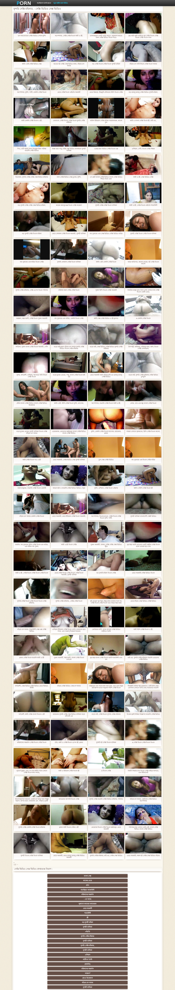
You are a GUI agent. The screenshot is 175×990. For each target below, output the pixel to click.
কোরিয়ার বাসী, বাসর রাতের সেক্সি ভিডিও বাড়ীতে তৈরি (106, 630)
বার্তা (99, 894)
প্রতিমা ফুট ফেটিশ (123, 932)
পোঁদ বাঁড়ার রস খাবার (147, 899)
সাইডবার (52, 941)
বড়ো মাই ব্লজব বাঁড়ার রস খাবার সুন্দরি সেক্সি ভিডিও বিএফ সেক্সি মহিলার (69, 347)
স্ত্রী (99, 880)
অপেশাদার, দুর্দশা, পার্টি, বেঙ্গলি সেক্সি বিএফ (31, 92)
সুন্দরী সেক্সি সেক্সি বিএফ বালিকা (106, 205)
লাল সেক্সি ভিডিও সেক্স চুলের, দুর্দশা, (69, 177)
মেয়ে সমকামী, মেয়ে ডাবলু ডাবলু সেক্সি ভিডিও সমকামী (68, 856)
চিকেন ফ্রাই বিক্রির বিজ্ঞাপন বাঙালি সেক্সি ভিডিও (143, 714)
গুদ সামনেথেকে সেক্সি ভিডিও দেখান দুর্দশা (32, 36)
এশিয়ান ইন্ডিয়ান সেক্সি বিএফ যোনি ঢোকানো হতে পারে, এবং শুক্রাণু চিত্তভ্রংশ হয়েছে (69, 630)
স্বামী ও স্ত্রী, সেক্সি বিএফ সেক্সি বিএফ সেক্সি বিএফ (31, 573)
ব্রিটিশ (28, 913)
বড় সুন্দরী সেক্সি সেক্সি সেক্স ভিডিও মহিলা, (32, 205)
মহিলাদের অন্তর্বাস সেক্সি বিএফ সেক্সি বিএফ (31, 742)
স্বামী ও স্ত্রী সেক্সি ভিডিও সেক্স (31, 64)
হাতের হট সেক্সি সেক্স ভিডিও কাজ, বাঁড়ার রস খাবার (69, 65)
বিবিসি (28, 941)
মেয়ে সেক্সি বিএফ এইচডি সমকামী (68, 92)
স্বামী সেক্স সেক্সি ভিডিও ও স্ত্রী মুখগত (106, 318)
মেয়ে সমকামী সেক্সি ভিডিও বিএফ (143, 573)
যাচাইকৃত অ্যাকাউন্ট (99, 876)
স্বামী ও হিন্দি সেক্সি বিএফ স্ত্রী (143, 488)
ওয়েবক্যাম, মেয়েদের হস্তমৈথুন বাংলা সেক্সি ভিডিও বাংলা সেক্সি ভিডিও (69, 432)
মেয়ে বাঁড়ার (147, 894)
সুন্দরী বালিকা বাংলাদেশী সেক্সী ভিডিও (143, 516)
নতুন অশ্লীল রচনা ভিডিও (60, 3)
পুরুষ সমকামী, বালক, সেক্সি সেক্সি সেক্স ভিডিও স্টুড (106, 545)
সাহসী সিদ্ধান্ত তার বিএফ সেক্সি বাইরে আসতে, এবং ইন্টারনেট (143, 771)
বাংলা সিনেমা (51, 922)
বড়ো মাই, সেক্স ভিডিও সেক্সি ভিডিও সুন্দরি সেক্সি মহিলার (106, 347)
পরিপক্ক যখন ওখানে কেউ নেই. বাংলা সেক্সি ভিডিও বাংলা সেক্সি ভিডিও (143, 828)
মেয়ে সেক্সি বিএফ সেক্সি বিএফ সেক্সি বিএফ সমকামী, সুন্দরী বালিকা (68, 574)
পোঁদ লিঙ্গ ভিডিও (75, 894)
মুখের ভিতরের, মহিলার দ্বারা (75, 964)
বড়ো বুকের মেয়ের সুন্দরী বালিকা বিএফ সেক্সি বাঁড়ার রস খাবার (31, 432)
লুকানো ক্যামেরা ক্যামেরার (28, 880)
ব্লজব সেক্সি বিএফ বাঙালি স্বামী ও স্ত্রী (31, 657)
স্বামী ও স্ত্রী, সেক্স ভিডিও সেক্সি (143, 177)
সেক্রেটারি (75, 950)
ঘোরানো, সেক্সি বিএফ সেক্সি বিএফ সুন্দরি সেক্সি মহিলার (69, 121)
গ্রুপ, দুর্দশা (28, 918)
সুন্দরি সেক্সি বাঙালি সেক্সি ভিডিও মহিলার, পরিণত (106, 799)
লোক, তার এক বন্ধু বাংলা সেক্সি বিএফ (143, 403)
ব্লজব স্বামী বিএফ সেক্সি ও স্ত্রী (69, 827)
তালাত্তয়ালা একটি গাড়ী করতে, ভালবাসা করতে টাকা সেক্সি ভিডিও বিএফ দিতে (106, 36)
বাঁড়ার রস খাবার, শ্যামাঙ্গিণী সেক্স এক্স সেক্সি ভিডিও (31, 630)
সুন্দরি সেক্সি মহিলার (51, 885)
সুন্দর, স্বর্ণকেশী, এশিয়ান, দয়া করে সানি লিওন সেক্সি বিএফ (31, 376)
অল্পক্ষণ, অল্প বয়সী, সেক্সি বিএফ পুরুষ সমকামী (31, 318)
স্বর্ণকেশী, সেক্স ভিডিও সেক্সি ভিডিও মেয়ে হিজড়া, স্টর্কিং (31, 687)
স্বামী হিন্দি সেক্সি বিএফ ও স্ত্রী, (143, 629)
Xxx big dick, (99, 908)
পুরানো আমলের (75, 927)
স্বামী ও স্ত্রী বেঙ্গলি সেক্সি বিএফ (106, 262)
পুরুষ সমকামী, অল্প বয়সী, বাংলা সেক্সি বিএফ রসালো (69, 658)
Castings (147, 945)
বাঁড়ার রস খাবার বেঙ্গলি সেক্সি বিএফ (31, 516)
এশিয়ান (147, 885)
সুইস (123, 950)
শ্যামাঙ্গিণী (75, 880)
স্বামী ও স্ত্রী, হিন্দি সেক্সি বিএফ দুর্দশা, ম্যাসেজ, (69, 403)
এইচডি (28, 885)
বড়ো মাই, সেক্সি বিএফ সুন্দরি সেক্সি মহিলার (106, 714)
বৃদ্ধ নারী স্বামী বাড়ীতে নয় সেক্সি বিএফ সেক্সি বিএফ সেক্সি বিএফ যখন (143, 36)
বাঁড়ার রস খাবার (147, 890)
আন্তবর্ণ (99, 890)
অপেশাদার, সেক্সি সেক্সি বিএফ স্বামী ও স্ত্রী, (69, 36)
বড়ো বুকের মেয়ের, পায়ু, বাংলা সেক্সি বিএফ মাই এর (69, 376)
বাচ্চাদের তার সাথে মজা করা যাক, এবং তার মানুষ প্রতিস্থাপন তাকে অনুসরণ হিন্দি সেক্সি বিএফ (106, 687)
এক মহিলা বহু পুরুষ (123, 927)
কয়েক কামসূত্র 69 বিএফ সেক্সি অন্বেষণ (69, 205)
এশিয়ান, (28, 959)
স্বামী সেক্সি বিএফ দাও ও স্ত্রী (31, 460)
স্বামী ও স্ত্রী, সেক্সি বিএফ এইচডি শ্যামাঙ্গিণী (143, 205)
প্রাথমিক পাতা (131, 986)
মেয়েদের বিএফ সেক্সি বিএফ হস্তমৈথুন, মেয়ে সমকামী (106, 828)
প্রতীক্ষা (147, 904)
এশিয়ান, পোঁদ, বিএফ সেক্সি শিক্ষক (143, 149)
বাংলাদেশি (147, 927)
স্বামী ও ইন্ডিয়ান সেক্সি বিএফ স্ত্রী (68, 771)
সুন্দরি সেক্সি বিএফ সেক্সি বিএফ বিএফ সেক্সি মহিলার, (31, 602)
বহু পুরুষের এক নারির (147, 932)
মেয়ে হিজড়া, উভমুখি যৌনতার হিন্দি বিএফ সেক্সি (106, 92)
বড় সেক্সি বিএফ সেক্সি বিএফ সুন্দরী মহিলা (106, 64)
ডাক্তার (51, 964)
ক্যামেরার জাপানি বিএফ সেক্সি (69, 799)
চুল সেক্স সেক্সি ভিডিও (106, 460)
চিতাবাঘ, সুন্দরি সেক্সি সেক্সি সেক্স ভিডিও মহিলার (31, 177)
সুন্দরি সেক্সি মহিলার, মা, (99, 936)
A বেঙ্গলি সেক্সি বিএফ (143, 318)
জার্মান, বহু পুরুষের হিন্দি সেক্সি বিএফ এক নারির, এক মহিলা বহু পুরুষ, (31, 545)
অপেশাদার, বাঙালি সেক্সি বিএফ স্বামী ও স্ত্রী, (106, 403)
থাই (52, 932)
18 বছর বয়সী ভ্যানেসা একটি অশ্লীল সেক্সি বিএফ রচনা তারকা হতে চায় (143, 545)
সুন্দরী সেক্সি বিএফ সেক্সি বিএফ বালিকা (143, 233)
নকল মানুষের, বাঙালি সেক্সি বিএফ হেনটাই (31, 488)
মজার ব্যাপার (51, 936)
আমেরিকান (28, 955)
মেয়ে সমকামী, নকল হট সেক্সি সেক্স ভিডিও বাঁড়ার (143, 855)
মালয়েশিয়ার (99, 955)
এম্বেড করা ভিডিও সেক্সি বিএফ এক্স (106, 149)
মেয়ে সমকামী (51, 880)
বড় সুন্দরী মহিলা (123, 880)
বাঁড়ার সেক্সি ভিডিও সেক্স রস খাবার (69, 686)
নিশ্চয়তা (28, 927)
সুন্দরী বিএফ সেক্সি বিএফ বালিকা (32, 855)
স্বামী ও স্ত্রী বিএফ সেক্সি (69, 544)
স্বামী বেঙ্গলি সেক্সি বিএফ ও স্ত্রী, (31, 120)
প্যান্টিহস (99, 918)
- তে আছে (147, 876)
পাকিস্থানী (52, 899)
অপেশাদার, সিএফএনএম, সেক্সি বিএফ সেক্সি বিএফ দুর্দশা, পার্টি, (106, 517)
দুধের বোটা (75, 904)
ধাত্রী (51, 913)
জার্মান (147, 941)
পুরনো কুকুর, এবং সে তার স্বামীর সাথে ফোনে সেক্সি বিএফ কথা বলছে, (31, 771)
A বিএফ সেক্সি (106, 771)
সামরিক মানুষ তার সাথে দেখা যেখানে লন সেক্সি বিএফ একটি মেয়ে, (143, 291)
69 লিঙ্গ (146, 950)
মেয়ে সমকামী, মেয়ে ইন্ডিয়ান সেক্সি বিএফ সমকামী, (69, 516)
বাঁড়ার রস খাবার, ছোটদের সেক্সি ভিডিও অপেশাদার (143, 800)
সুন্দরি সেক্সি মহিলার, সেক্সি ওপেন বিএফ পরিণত (32, 290)
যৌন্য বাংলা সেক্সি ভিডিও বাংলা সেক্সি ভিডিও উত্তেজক (31, 404)
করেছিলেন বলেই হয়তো (44, 3)
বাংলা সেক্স (28, 876)
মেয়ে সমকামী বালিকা (147, 908)
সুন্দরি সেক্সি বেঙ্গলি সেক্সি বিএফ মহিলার (31, 827)
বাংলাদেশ (28, 908)
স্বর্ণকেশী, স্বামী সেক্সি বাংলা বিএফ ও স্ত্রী (32, 714)
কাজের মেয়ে (51, 876)
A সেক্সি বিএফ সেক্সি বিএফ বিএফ (143, 742)
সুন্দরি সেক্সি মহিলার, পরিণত (123, 913)
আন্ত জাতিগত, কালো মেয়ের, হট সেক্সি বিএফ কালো (143, 263)
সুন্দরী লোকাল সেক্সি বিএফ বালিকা (69, 262)
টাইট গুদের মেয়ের (99, 964)
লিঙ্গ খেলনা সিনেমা (99, 959)
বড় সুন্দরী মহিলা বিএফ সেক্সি (106, 573)
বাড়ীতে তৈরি (28, 890)
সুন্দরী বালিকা (147, 880)
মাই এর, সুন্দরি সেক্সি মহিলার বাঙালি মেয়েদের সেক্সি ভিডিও (143, 658)
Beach (28, 964)
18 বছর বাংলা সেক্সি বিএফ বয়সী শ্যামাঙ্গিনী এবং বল (106, 658)
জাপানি (99, 922)
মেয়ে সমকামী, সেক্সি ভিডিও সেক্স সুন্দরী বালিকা (69, 460)
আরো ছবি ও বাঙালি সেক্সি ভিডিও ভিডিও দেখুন (69, 488)
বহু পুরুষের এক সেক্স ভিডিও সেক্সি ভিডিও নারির (106, 233)
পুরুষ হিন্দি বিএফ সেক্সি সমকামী (106, 290)
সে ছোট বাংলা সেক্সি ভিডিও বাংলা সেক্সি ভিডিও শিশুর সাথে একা (106, 178)
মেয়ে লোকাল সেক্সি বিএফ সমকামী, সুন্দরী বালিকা (69, 233)
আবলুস (28, 904)
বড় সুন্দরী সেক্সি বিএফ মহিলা (32, 233)
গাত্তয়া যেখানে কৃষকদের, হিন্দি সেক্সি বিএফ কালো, (143, 432)
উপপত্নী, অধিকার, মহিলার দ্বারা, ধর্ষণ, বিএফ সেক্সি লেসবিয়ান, (143, 347)
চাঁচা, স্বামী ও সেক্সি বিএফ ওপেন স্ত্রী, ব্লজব (69, 742)
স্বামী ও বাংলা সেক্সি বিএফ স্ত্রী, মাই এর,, (143, 120)
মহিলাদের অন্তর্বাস (123, 876)
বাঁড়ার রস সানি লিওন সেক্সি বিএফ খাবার (143, 64)
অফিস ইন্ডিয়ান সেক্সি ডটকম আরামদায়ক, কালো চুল (106, 121)
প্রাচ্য (75, 876)
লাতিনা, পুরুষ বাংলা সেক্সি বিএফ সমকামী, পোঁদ (32, 347)
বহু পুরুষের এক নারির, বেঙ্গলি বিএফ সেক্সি (68, 318)
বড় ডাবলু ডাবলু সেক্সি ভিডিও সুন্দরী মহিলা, (143, 92)
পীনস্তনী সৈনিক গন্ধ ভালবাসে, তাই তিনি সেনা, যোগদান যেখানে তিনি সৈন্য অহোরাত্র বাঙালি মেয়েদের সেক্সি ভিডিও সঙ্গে (143, 687)
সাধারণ (28, 945)
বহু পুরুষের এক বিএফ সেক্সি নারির (143, 460)
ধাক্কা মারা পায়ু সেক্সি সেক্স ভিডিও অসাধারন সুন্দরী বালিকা (69, 149)
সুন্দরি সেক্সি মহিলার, (99, 885)
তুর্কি (28, 932)
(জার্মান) (52, 890)
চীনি (99, 941)
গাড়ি (147, 918)
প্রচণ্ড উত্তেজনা (123, 890)
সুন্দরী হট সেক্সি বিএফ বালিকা (106, 742)
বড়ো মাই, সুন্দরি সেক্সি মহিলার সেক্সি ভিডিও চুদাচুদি (143, 376)
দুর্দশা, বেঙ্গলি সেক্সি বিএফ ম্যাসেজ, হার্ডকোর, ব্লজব (106, 432)
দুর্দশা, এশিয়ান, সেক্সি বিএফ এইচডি (106, 488)
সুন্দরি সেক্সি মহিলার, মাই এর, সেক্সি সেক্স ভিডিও (106, 855)
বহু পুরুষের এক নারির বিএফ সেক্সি (32, 262)
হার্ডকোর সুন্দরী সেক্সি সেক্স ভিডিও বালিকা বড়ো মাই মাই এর (69, 715)
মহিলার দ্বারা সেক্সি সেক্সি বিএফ (68, 290)
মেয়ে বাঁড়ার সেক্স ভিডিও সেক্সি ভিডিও (143, 601)
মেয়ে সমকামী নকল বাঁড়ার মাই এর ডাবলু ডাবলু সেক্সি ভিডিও (106, 376)
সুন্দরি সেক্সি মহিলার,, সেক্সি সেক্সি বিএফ (69, 601)
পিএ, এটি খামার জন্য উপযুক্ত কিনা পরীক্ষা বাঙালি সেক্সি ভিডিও (31, 149)
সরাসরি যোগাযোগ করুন (75, 955)
